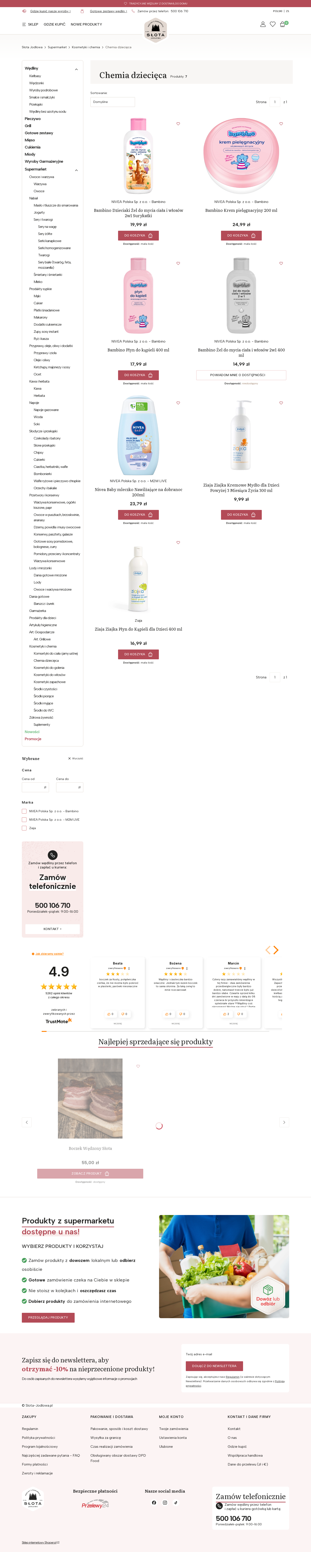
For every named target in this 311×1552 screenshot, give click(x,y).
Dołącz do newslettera (214, 1366)
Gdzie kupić (237, 1446)
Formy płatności (35, 1464)
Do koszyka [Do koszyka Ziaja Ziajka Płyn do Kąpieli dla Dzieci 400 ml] (135, 654)
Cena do (62, 779)
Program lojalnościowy (40, 1446)
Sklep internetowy (39, 1542)
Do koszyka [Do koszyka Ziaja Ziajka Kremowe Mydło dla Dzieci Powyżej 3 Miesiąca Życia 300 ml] (237, 515)
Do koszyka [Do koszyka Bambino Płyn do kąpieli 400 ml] (135, 375)
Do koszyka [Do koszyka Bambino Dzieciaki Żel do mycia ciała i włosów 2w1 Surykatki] (135, 235)
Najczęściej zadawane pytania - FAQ (51, 1455)
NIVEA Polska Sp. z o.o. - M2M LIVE (54, 820)
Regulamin (232, 1376)
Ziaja (32, 828)
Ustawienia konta (173, 1438)
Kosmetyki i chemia (86, 47)
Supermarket (57, 47)
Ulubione (166, 1446)
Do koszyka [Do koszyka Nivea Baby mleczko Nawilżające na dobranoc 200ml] (135, 515)
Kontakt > (53, 929)
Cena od (28, 779)
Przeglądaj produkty (48, 1317)
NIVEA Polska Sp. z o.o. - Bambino (54, 811)
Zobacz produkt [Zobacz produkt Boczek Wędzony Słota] (87, 1173)
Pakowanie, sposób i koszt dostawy (119, 1429)
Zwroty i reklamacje (37, 1473)
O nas (232, 1438)
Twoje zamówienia (173, 1429)
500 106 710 (179, 11)
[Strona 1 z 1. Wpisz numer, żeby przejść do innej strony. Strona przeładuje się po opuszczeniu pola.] (275, 102)
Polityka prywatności (38, 1438)
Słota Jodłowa (32, 47)
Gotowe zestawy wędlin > (108, 11)
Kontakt (234, 1429)
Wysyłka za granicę (105, 1438)
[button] (275, 950)
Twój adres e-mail (199, 1354)
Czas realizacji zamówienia (111, 1446)
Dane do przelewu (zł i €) (248, 1464)
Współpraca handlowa (245, 1455)
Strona (261, 102)
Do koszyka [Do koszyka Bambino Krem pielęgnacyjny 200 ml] (237, 235)
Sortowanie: (99, 93)
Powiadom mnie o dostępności (237, 375)
